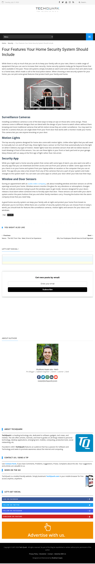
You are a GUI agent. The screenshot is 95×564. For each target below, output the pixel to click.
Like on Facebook (48, 500)
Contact (50, 555)
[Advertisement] (47, 26)
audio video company (37, 184)
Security (11, 43)
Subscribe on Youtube (48, 517)
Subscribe (48, 290)
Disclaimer (42, 555)
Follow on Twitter (48, 505)
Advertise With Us (60, 555)
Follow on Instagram (48, 511)
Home (4, 43)
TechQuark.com (52, 477)
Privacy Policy (33, 555)
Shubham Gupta (57, 559)
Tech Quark (23, 548)
